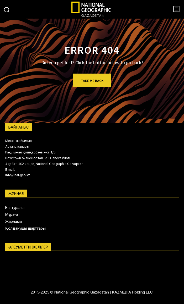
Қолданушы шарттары (25, 228)
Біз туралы (14, 207)
